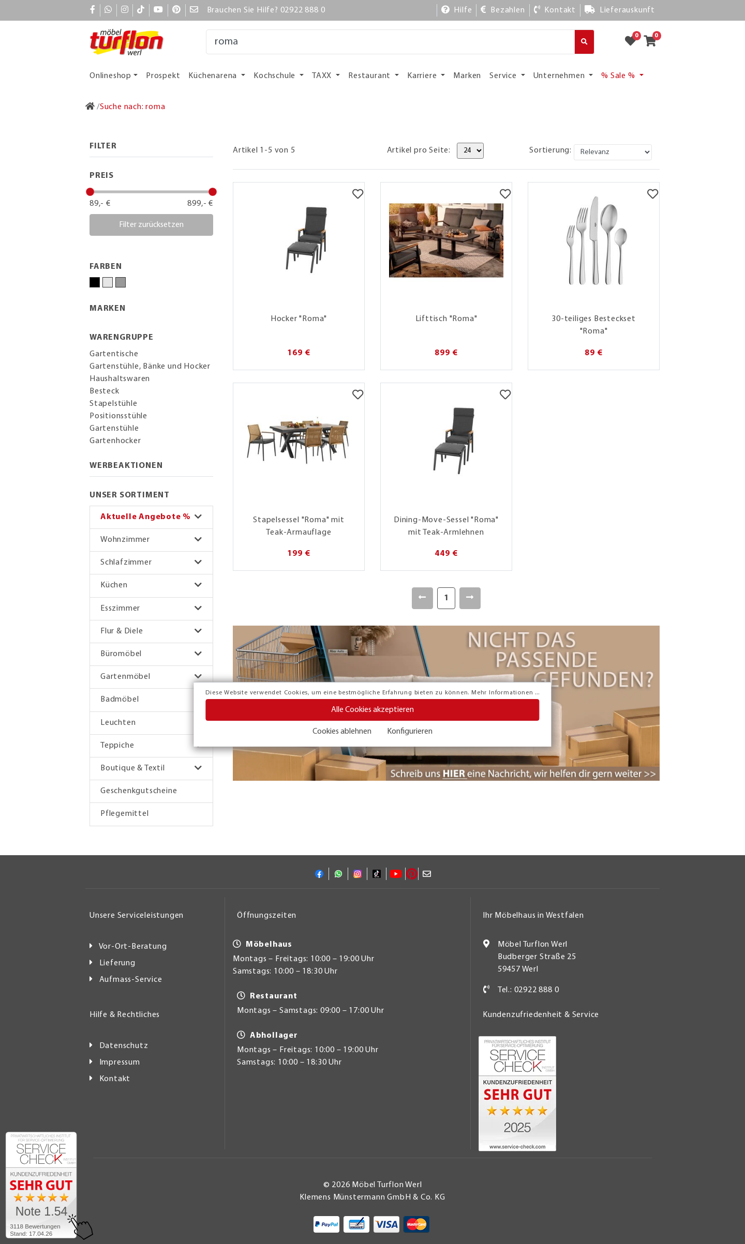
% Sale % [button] (619, 76)
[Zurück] (422, 598)
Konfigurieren (410, 731)
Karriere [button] (423, 76)
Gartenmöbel (125, 677)
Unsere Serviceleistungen (137, 916)
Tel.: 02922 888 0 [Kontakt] (528, 990)
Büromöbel (121, 654)
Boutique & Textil (132, 768)
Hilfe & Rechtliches (125, 1015)
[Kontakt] (555, 10)
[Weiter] (470, 598)
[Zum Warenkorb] (653, 42)
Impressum (119, 1062)
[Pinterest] (176, 10)
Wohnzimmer (125, 540)
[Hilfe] (456, 10)
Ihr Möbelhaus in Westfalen (533, 916)
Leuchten (118, 723)
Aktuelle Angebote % (145, 517)
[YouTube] (159, 10)
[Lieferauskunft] (619, 10)
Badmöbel (119, 699)
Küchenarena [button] (213, 76)
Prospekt (163, 76)
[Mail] (194, 10)
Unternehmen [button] (560, 76)
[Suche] (390, 41)
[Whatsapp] (108, 10)
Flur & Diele (121, 631)
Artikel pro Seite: (419, 150)
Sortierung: (550, 150)
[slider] (90, 192)
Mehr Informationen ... (505, 693)
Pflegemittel (124, 814)
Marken (467, 76)
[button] (151, 517)
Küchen (114, 585)
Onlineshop (110, 76)
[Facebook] (93, 10)
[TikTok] (141, 10)
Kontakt (115, 1079)
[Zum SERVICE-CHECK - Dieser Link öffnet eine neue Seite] (41, 1185)
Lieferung (117, 963)
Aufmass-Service (130, 980)
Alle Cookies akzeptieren (372, 710)
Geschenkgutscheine (138, 791)
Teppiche (117, 745)
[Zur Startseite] (90, 107)
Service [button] (503, 76)
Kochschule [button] (275, 76)
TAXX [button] (323, 76)
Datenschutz (123, 1046)
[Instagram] (125, 10)
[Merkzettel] (358, 195)
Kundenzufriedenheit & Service (541, 1015)
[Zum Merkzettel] (633, 42)
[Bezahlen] (502, 10)
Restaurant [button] (370, 76)
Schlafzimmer (126, 562)
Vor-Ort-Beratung (133, 947)
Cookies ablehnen (341, 731)
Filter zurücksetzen (151, 225)
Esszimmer (120, 608)
